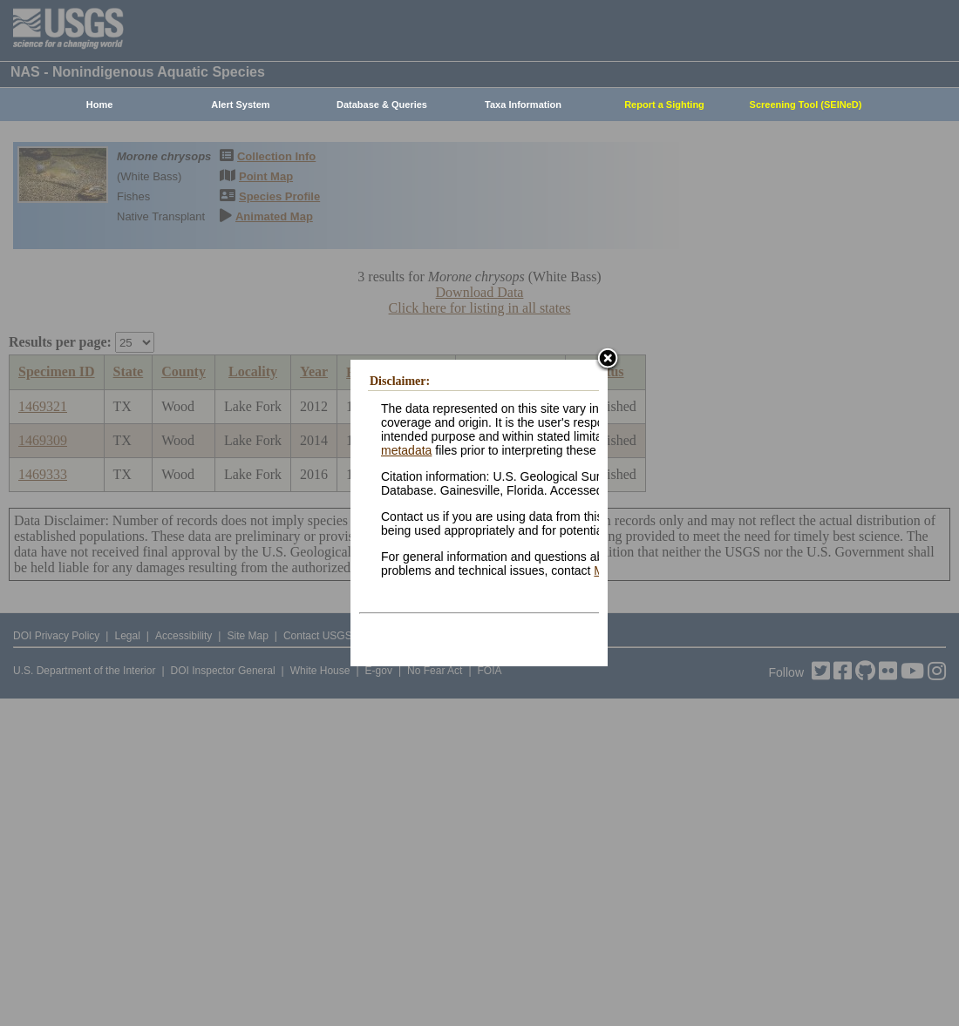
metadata (406, 450)
